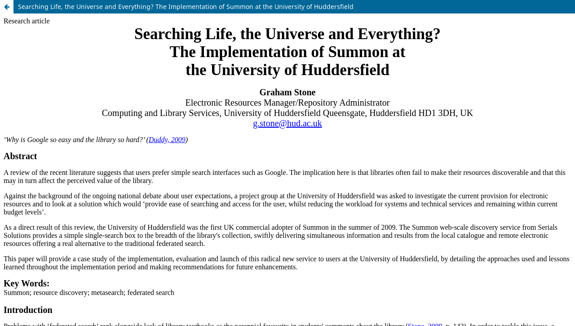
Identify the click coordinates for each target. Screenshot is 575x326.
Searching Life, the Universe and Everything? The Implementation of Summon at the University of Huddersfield (186, 6)
